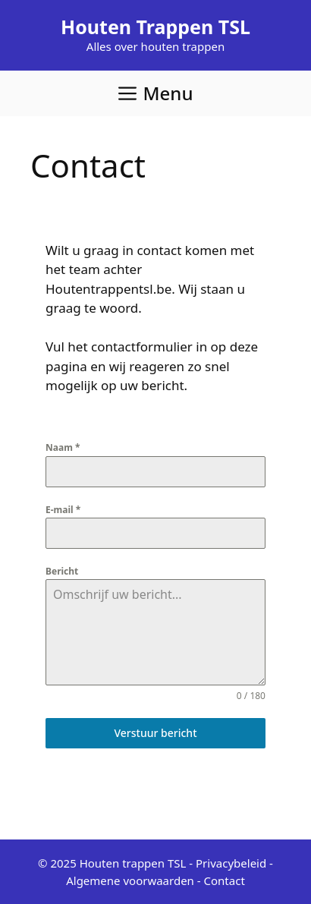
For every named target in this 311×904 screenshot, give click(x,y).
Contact (224, 880)
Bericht (62, 571)
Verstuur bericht (155, 733)
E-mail (63, 509)
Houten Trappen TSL (155, 26)
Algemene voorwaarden (130, 880)
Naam (63, 447)
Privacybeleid (231, 863)
